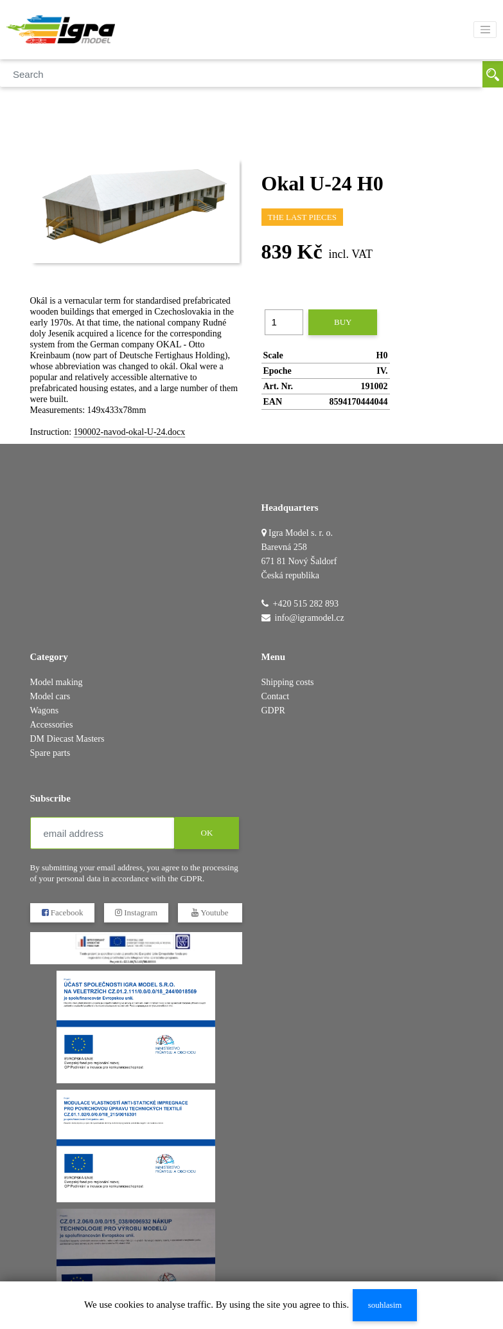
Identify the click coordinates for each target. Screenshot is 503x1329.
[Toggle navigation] (485, 29)
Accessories (51, 724)
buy (342, 322)
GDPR (273, 710)
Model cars (50, 696)
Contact (275, 696)
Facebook (62, 912)
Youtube (209, 912)
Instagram (135, 912)
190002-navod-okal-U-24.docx (130, 432)
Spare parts (50, 753)
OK (206, 833)
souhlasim (385, 1305)
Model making (56, 682)
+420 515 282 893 (306, 604)
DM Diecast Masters (67, 739)
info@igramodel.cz (309, 618)
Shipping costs (287, 682)
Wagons (44, 710)
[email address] (102, 833)
